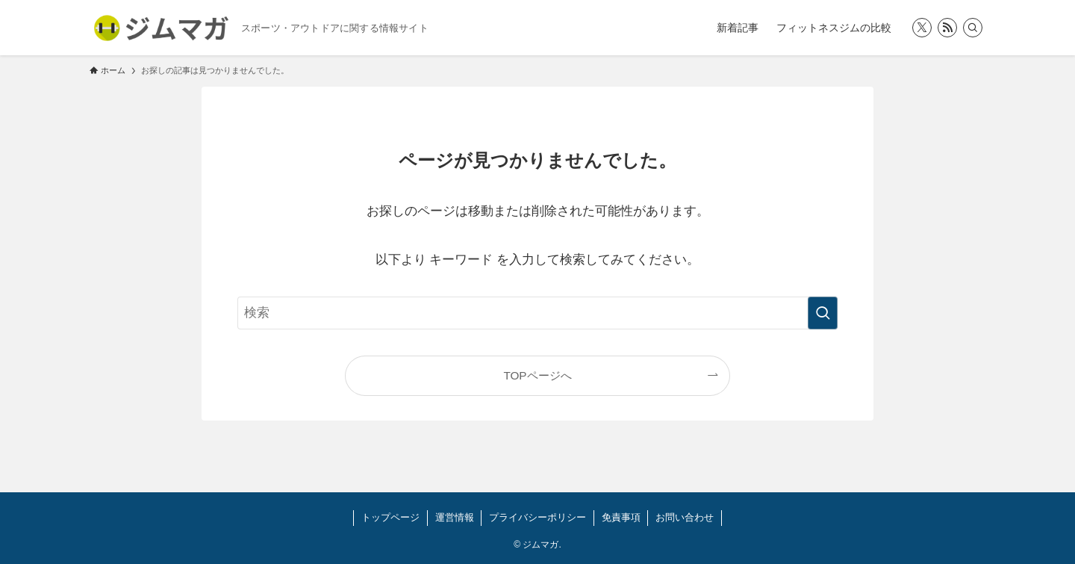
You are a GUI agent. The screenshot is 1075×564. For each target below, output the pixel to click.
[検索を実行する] (823, 313)
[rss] (947, 27)
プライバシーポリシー (537, 517)
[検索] (972, 27)
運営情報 (454, 517)
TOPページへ (537, 375)
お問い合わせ (684, 517)
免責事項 (621, 517)
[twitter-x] (922, 27)
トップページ (390, 517)
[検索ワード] (537, 313)
